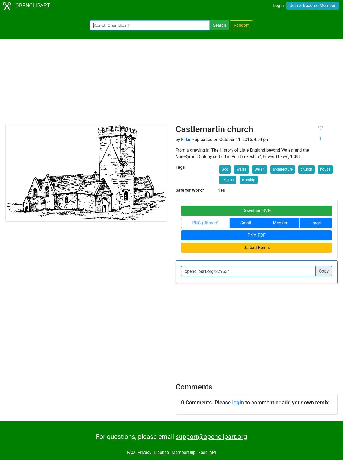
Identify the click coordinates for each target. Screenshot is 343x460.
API (212, 452)
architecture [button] (283, 169)
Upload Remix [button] (256, 247)
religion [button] (228, 180)
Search (219, 25)
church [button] (306, 169)
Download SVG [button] (257, 210)
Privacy (144, 452)
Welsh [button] (260, 169)
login (238, 402)
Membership (183, 452)
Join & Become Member (312, 5)
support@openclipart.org (211, 436)
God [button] (225, 169)
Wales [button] (241, 169)
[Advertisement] (171, 84)
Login (278, 5)
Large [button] (315, 222)
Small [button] (245, 222)
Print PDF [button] (257, 235)
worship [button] (248, 180)
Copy (324, 271)
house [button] (325, 169)
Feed (203, 452)
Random (242, 25)
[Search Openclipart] (150, 25)
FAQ (131, 452)
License (161, 452)
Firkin (186, 139)
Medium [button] (280, 222)
